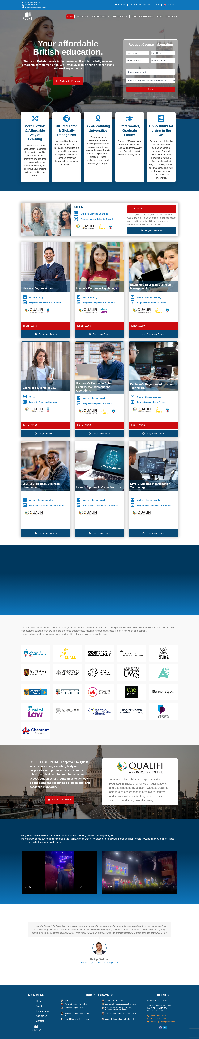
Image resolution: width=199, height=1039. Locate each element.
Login (156, 5)
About (33, 1006)
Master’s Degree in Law (114, 1000)
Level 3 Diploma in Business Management (120, 1013)
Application (35, 1016)
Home (31, 1001)
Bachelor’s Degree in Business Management (121, 1004)
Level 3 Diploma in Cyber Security (76, 1019)
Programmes (36, 1011)
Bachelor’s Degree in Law (73, 1008)
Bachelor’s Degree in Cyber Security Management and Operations (118, 1009)
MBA (66, 1000)
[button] (23, 945)
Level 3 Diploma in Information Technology (120, 1019)
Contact (34, 1021)
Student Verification (140, 5)
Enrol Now (120, 5)
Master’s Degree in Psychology (75, 1004)
